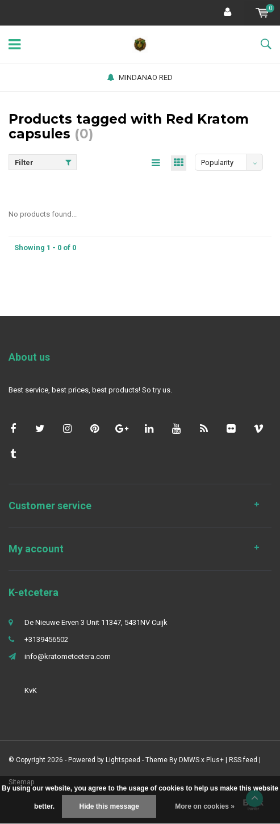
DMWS (189, 760)
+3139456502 (46, 639)
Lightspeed (123, 760)
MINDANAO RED (140, 77)
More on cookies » (205, 806)
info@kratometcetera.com (67, 656)
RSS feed (243, 760)
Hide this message (109, 806)
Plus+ (215, 760)
